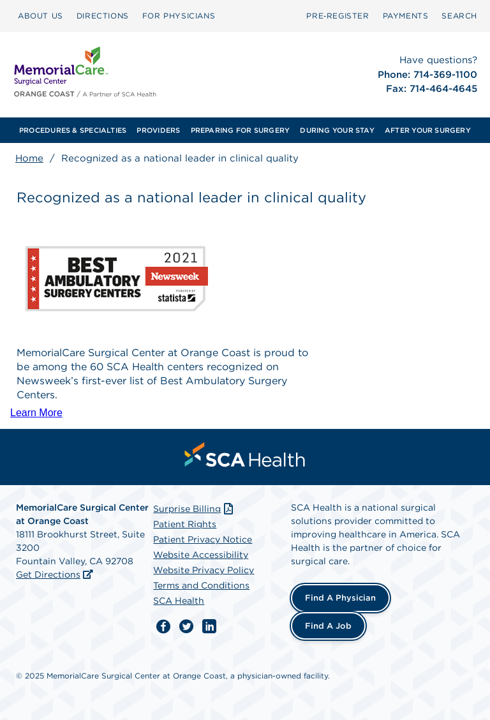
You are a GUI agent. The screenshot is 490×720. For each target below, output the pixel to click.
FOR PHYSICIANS (178, 15)
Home (29, 158)
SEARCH (459, 15)
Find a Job (328, 626)
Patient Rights (184, 524)
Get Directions (48, 574)
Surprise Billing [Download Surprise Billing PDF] (194, 509)
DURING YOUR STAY (337, 130)
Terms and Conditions (201, 585)
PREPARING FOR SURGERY (240, 130)
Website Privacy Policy (203, 570)
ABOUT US (40, 15)
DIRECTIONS (103, 15)
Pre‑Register (337, 15)
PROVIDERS (158, 130)
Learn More (36, 412)
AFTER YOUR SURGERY (428, 130)
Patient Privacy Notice (202, 539)
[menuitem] (40, 16)
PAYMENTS (406, 15)
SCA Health (178, 601)
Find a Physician (340, 598)
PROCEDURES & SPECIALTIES (72, 130)
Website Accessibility (200, 555)
